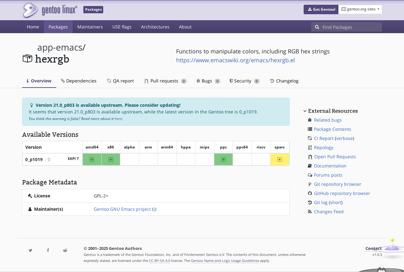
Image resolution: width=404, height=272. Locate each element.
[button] (321, 9)
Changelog (284, 81)
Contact (373, 248)
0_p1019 (34, 159)
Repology (323, 147)
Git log (321, 202)
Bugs (208, 81)
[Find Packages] (352, 27)
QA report (120, 81)
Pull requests (166, 81)
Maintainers (90, 27)
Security (245, 81)
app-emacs (59, 47)
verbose (344, 138)
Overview (39, 81)
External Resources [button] (333, 111)
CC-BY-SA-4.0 (159, 260)
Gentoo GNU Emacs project (122, 209)
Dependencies (79, 81)
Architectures (155, 27)
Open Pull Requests (335, 157)
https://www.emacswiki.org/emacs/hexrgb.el (235, 60)
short (335, 202)
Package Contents (332, 129)
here (118, 118)
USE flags (122, 27)
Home (33, 27)
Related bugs (328, 120)
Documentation (330, 166)
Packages (58, 27)
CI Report (324, 138)
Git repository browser (337, 184)
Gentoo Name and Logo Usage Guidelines (225, 260)
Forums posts (328, 175)
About (185, 27)
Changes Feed (329, 212)
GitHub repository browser (342, 193)
